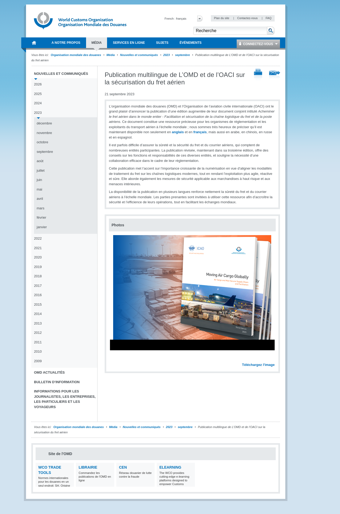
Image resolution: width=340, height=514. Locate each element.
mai (39, 189)
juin (39, 180)
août (40, 161)
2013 (38, 323)
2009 (38, 361)
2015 (38, 304)
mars (40, 208)
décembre (44, 123)
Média (111, 55)
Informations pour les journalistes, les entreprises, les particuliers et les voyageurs (65, 399)
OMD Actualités (49, 372)
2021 (38, 248)
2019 (38, 267)
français (200, 132)
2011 (38, 342)
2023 (166, 55)
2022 (38, 238)
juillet (41, 170)
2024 (38, 103)
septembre (182, 55)
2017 (38, 286)
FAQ (268, 18)
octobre (42, 142)
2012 (38, 333)
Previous (114, 359)
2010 (38, 351)
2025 (38, 94)
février (41, 217)
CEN (123, 467)
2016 (38, 295)
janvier (42, 227)
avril (40, 199)
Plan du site (222, 18)
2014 (38, 314)
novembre (44, 133)
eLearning (170, 467)
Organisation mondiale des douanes (76, 55)
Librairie (88, 467)
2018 (38, 276)
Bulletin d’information (57, 382)
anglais (178, 132)
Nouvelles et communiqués (139, 55)
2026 (38, 84)
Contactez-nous (247, 18)
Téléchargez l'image (258, 365)
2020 (38, 257)
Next (273, 359)
